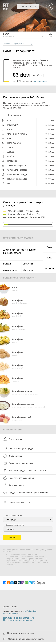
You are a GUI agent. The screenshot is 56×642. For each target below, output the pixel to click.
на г (37, 75)
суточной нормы (40, 81)
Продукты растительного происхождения (25, 492)
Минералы (28, 270)
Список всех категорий (16, 502)
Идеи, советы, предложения (20, 633)
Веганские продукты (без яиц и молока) (24, 470)
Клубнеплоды (12, 456)
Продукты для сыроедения (18, 478)
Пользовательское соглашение (18, 620)
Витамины (28, 264)
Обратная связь (10, 614)
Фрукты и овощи (13, 485)
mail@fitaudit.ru (30, 611)
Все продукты (12, 439)
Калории (7, 264)
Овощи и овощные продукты (19, 448)
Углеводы (49, 268)
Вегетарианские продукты (18, 463)
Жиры (49, 258)
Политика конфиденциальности (18, 618)
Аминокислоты (10, 270)
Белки (49, 247)
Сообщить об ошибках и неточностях (26, 639)
